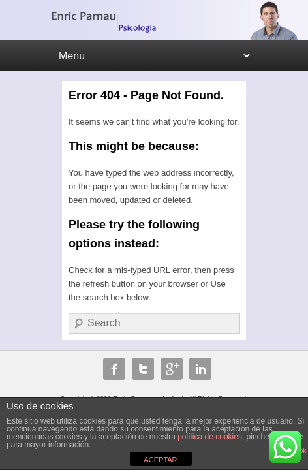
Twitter (143, 369)
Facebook (114, 369)
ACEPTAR (160, 459)
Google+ (172, 369)
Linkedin (200, 369)
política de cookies (209, 436)
